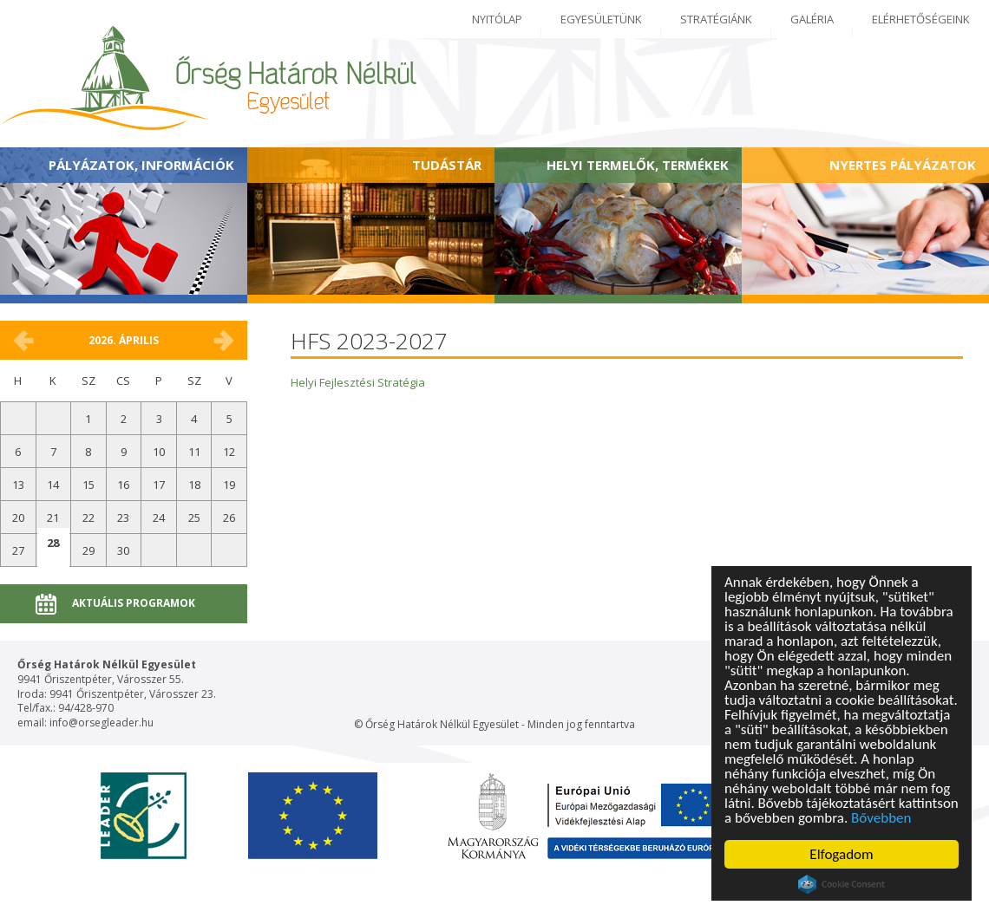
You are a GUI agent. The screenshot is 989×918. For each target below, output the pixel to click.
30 (123, 550)
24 (159, 517)
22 (88, 517)
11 (194, 451)
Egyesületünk (601, 19)
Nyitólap (497, 19)
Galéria (812, 19)
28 (53, 542)
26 (229, 517)
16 (123, 484)
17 (159, 484)
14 (53, 484)
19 (229, 484)
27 (18, 550)
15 (88, 484)
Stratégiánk (716, 19)
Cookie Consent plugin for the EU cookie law (841, 884)
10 (159, 451)
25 (194, 517)
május (223, 340)
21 (53, 517)
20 (18, 517)
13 (18, 484)
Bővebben (881, 818)
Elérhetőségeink (921, 19)
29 (88, 550)
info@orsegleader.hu (101, 722)
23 (123, 517)
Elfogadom (841, 854)
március (23, 340)
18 (194, 484)
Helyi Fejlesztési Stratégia (358, 382)
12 (229, 451)
